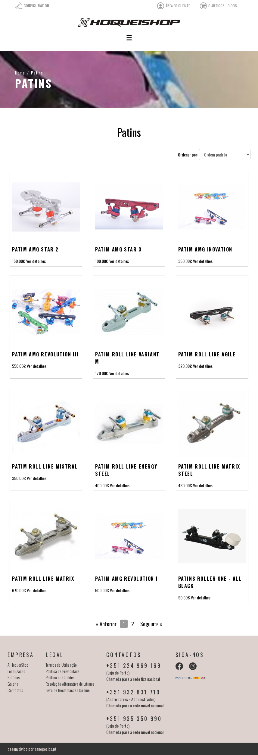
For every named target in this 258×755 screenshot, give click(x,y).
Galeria (13, 684)
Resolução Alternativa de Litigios (70, 684)
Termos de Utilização (61, 665)
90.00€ (184, 597)
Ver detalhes (36, 261)
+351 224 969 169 (133, 665)
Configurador (36, 5)
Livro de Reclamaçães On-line (68, 690)
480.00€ (185, 485)
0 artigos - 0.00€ (222, 5)
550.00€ (19, 366)
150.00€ (18, 261)
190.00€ (101, 261)
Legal (55, 655)
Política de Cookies (60, 677)
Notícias (14, 677)
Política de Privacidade (62, 671)
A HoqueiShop (18, 665)
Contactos (15, 690)
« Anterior (106, 624)
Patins (36, 72)
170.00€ (101, 373)
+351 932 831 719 (133, 692)
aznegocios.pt (46, 749)
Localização (16, 671)
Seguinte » (151, 624)
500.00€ (102, 590)
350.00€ (185, 261)
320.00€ (185, 366)
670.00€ (19, 590)
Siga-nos (190, 655)
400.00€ (102, 485)
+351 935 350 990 (134, 718)
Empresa (21, 655)
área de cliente (178, 5)
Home (20, 72)
